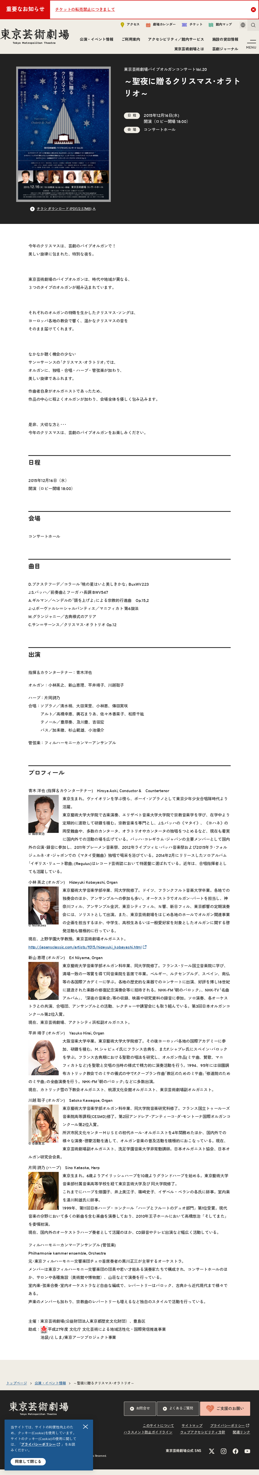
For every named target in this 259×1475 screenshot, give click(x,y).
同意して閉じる (28, 1462)
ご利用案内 (163, 42)
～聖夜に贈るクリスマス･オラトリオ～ (103, 1389)
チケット (185, 27)
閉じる (86, 1427)
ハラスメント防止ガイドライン (148, 1438)
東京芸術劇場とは (187, 51)
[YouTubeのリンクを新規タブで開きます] (247, 1457)
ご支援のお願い (225, 1414)
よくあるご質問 (178, 1414)
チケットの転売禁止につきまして (85, 10)
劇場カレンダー (153, 27)
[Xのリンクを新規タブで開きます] (211, 1457)
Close (254, 9)
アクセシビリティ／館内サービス (208, 42)
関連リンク (241, 1438)
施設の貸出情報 (151, 51)
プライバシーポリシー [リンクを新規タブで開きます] (38, 1444)
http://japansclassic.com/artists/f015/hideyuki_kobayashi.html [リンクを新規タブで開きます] (85, 953)
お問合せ (140, 1414)
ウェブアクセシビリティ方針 (202, 1438)
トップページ (16, 1389)
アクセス (123, 27)
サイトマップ (192, 1431)
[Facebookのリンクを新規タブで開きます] (235, 1457)
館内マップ (213, 27)
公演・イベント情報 (129, 42)
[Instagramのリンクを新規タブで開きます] (223, 1457)
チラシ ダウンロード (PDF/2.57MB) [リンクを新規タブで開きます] (64, 214)
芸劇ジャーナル (223, 51)
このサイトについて (158, 1431)
